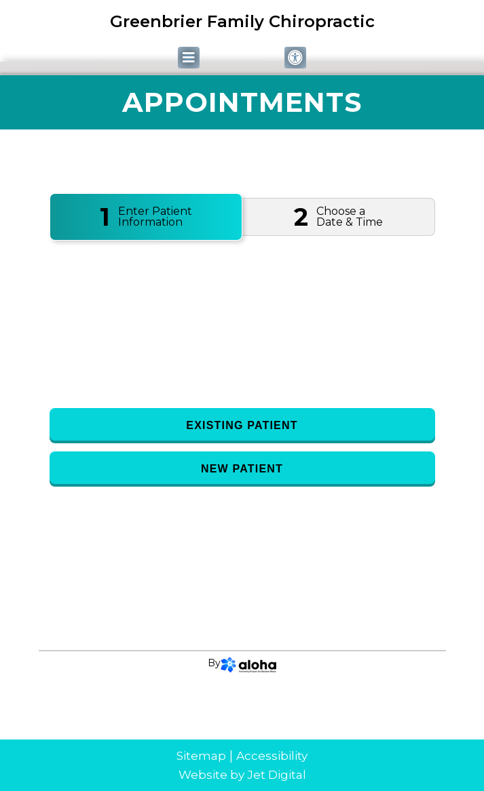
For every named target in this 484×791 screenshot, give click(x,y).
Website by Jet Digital (242, 775)
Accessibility (272, 756)
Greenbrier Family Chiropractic (242, 22)
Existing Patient (241, 425)
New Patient (242, 468)
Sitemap (201, 756)
